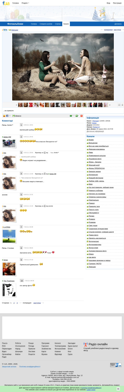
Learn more (91, 390)
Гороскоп (45, 346)
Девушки (13, 30)
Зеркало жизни (94, 171)
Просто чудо (93, 210)
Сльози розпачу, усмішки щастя (100, 232)
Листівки (31, 351)
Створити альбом (46, 24)
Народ (17, 349)
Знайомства (46, 349)
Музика (44, 354)
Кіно (69, 351)
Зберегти (17, 116)
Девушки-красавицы (96, 149)
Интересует (92, 175)
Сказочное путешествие (97, 229)
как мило (91, 257)
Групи (70, 354)
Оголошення (20, 346)
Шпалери (18, 351)
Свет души (92, 225)
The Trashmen (8, 281)
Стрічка (57, 24)
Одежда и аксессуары (96, 197)
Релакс (90, 216)
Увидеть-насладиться (96, 238)
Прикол (91, 203)
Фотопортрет (93, 241)
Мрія (89, 184)
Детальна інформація (95, 131)
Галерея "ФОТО (94, 264)
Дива (90, 152)
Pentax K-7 (96, 127)
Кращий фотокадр (95, 178)
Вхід (108, 3)
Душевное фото (94, 159)
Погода (31, 346)
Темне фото (92, 235)
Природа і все (93, 206)
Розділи (25, 3)
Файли (17, 354)
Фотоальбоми (60, 349)
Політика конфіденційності (29, 366)
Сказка (94, 123)
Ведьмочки (92, 143)
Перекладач (7, 349)
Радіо (4, 357)
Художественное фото (96, 251)
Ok (118, 389)
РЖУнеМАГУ (93, 213)
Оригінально (93, 200)
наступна (117, 30)
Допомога (118, 24)
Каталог (58, 343)
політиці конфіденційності (91, 388)
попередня (108, 30)
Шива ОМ (6, 137)
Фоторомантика (94, 244)
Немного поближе (95, 190)
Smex (5, 260)
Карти (44, 351)
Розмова (91, 222)
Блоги (70, 349)
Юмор (90, 254)
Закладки (71, 343)
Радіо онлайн (98, 344)
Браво (90, 140)
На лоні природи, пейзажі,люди (100, 187)
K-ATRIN (6, 227)
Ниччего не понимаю (96, 194)
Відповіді (58, 354)
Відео (4, 351)
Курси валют (73, 346)
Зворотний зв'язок (9, 366)
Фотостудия (92, 248)
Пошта (4, 343)
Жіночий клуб (93, 165)
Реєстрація (117, 3)
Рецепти (31, 354)
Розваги (91, 219)
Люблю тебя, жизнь (95, 181)
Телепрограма (60, 346)
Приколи (31, 349)
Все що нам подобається (98, 146)
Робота (18, 343)
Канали (66, 24)
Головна (15, 3)
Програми (45, 343)
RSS (4, 346)
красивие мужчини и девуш (98, 260)
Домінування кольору (96, 156)
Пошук (31, 343)
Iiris (5, 30)
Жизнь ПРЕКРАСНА (96, 168)
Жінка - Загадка (94, 162)
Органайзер (6, 354)
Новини (58, 351)
